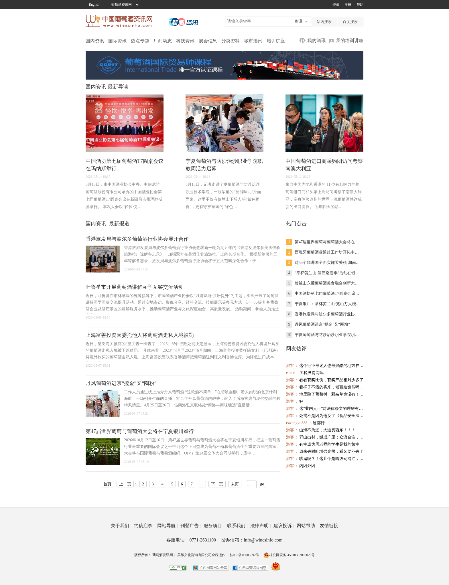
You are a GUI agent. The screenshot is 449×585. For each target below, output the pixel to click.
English (94, 5)
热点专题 (140, 40)
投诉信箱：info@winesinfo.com (251, 539)
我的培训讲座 (349, 40)
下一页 (217, 484)
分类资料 (230, 40)
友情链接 (329, 525)
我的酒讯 (316, 40)
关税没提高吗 (305, 373)
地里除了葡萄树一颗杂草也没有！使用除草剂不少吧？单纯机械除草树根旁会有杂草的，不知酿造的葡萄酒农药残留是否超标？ (324, 394)
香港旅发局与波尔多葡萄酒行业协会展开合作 (137, 239)
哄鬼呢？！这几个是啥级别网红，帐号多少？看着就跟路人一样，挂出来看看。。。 (324, 458)
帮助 (360, 5)
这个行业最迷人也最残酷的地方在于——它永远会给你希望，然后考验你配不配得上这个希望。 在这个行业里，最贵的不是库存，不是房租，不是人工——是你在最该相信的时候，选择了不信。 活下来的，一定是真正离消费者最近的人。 (324, 365)
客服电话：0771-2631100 (192, 539)
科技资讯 (185, 40)
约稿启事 (144, 525)
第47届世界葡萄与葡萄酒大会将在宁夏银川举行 (140, 431)
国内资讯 (95, 40)
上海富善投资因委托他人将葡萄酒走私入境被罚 (140, 335)
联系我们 (237, 525)
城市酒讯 (253, 40)
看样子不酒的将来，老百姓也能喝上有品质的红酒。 (324, 387)
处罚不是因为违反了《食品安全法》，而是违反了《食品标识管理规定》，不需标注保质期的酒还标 (324, 416)
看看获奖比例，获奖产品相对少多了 (324, 380)
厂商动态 (162, 40)
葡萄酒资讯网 (121, 5)
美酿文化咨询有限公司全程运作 (201, 555)
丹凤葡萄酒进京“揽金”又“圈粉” (121, 383)
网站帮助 (307, 525)
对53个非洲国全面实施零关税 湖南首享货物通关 (324, 263)
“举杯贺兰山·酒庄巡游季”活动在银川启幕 (324, 273)
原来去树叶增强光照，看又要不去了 (324, 451)
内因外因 (300, 466)
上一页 (125, 484)
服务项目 (214, 525)
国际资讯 (117, 40)
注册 (347, 5)
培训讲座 (276, 40)
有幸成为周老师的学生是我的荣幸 (322, 444)
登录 (335, 5)
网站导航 (167, 525)
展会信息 (208, 40)
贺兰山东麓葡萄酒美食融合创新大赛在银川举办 (324, 283)
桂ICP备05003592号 (244, 555)
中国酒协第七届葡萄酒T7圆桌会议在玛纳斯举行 (324, 293)
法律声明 (260, 525)
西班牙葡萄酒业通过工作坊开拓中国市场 (324, 252)
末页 (235, 484)
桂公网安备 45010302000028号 (289, 555)
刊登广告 (190, 525)
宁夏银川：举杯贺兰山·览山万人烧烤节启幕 (324, 304)
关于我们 (121, 525)
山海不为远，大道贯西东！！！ (320, 430)
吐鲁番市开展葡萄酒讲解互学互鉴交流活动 (135, 287)
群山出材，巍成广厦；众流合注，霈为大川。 (324, 437)
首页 (107, 484)
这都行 (305, 423)
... (202, 484)
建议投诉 (283, 525)
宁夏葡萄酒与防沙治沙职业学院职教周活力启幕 (324, 335)
